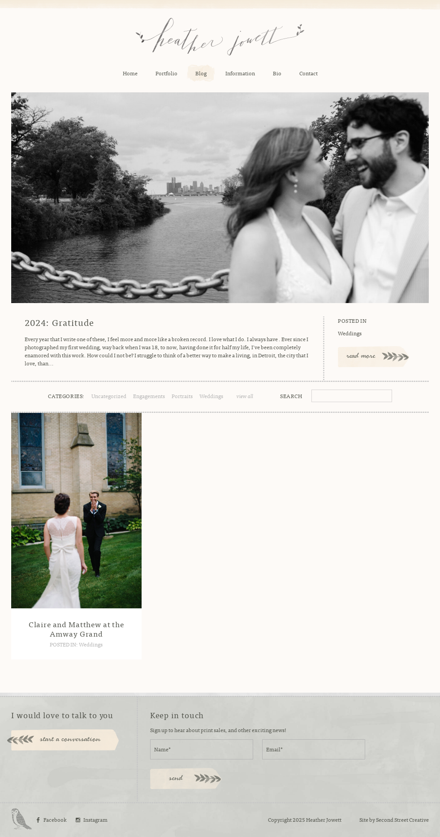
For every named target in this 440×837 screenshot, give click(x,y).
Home (130, 73)
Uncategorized (108, 395)
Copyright (280, 819)
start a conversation (70, 739)
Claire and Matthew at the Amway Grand (76, 628)
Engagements (149, 395)
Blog (201, 73)
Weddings (350, 333)
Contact (308, 73)
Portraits (182, 395)
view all (245, 395)
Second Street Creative (402, 819)
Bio (277, 73)
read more (361, 356)
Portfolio (166, 73)
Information (240, 73)
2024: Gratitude (59, 322)
